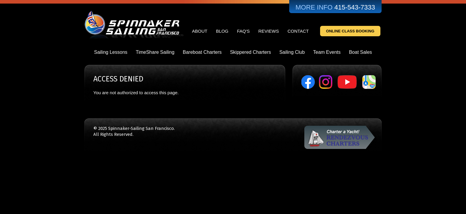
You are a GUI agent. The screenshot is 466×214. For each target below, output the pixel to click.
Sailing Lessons (110, 52)
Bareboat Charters (202, 52)
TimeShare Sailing (155, 52)
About (199, 31)
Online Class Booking (350, 31)
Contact (297, 31)
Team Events (327, 52)
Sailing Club (292, 52)
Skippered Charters (250, 52)
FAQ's (243, 31)
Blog (222, 31)
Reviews (268, 31)
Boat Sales (360, 52)
